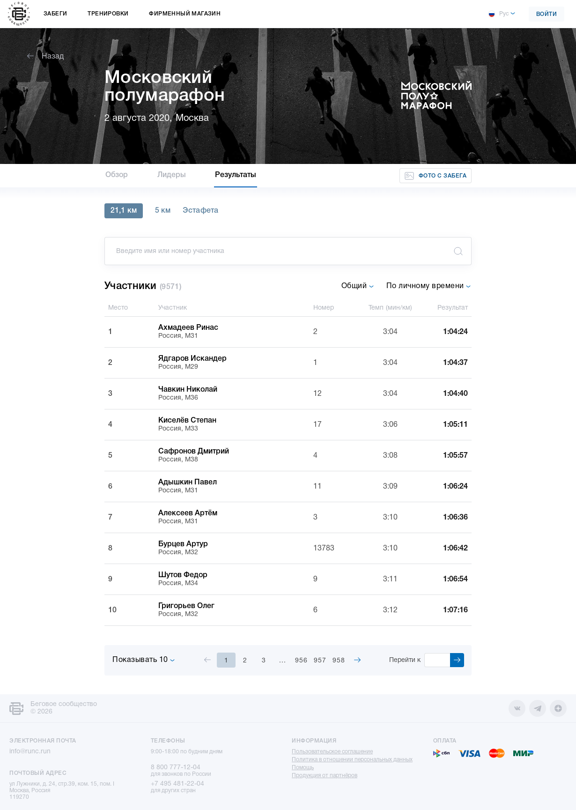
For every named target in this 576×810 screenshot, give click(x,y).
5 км (162, 211)
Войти (546, 14)
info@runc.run (30, 752)
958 (338, 661)
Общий (357, 286)
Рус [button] (498, 14)
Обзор (116, 175)
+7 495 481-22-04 (177, 784)
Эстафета (200, 211)
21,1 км (124, 211)
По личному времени (429, 286)
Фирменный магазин (185, 13)
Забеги (55, 13)
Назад (45, 56)
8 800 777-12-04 (175, 768)
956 (301, 661)
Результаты (235, 175)
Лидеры (171, 175)
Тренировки (108, 13)
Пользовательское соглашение (332, 751)
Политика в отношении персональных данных (352, 759)
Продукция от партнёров (324, 775)
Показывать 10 (143, 660)
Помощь (303, 767)
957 (320, 661)
